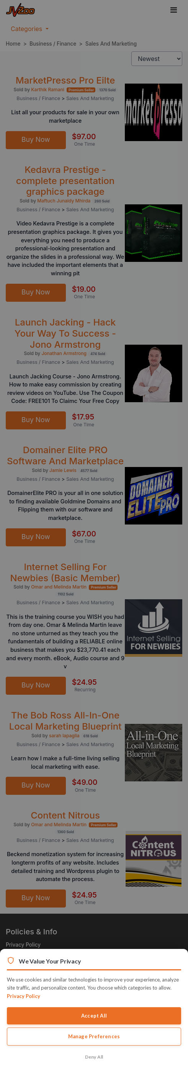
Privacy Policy (23, 996)
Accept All (94, 1016)
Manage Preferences (94, 1036)
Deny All (94, 1057)
